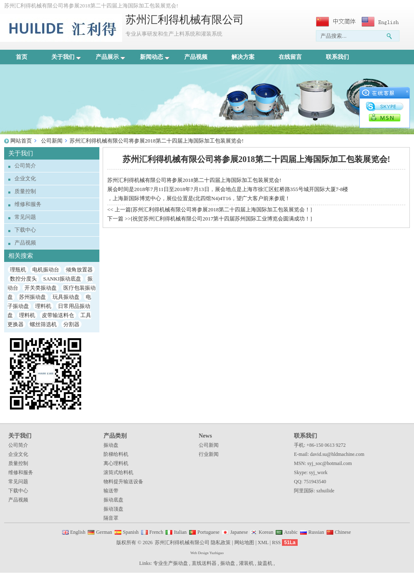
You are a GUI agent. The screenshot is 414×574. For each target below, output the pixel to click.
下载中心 (25, 230)
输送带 (111, 491)
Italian (180, 532)
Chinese (343, 532)
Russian (316, 532)
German (104, 532)
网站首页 (21, 141)
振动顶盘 (113, 509)
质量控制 (25, 191)
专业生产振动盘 (170, 563)
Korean (266, 532)
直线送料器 (204, 563)
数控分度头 (23, 279)
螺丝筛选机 (43, 324)
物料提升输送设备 (123, 481)
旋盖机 (265, 563)
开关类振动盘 (40, 288)
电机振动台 (45, 269)
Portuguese (208, 532)
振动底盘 (113, 500)
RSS (276, 542)
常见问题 (25, 217)
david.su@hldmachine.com (337, 454)
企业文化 (25, 178)
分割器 (71, 324)
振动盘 (111, 445)
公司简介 (25, 165)
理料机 (43, 306)
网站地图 (244, 542)
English (78, 532)
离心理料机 (116, 463)
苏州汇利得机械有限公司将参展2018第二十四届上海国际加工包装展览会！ (221, 209)
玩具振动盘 (66, 297)
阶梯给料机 (116, 454)
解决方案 (243, 57)
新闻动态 (154, 57)
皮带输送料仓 (58, 315)
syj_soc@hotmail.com (329, 463)
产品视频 (195, 57)
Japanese (239, 532)
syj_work (318, 472)
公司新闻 (52, 141)
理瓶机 (18, 269)
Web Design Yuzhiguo (207, 553)
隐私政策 (221, 542)
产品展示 (110, 57)
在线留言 (290, 57)
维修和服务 (27, 204)
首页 (21, 57)
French (156, 532)
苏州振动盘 (32, 297)
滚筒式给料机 (118, 472)
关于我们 (66, 57)
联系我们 (337, 57)
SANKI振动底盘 (62, 279)
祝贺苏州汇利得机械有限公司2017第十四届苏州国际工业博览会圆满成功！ (221, 219)
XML (263, 542)
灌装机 (246, 563)
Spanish (131, 532)
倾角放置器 (79, 269)
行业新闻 (209, 454)
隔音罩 (111, 518)
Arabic (291, 532)
